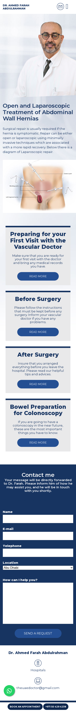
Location (10, 563)
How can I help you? (20, 580)
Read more (38, 276)
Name (8, 512)
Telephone (12, 546)
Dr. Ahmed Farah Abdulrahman (16, 7)
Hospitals (38, 666)
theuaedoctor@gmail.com (38, 683)
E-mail (8, 529)
